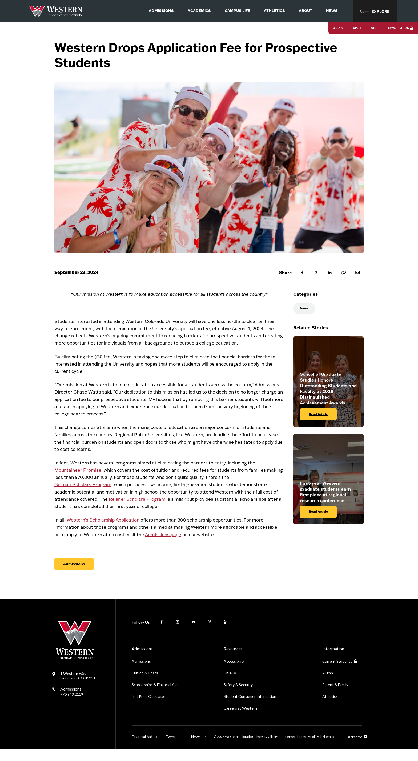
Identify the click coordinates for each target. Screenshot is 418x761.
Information (333, 660)
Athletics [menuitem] (274, 10)
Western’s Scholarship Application (103, 532)
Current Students (339, 673)
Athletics (330, 708)
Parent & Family (335, 696)
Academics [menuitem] (199, 10)
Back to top (354, 749)
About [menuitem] (305, 10)
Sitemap (328, 749)
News (304, 320)
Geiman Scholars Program (82, 496)
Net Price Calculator (148, 708)
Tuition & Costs (145, 685)
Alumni (328, 685)
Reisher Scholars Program (137, 511)
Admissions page (163, 546)
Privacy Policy (309, 749)
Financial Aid (142, 748)
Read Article (318, 426)
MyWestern (400, 28)
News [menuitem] (332, 10)
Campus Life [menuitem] (237, 10)
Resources (233, 660)
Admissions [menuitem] (161, 10)
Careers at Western (240, 720)
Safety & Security (238, 696)
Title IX (230, 685)
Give (375, 28)
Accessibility (234, 673)
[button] (375, 11)
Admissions (74, 575)
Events (172, 748)
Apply (338, 28)
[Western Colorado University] (75, 669)
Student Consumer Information (250, 708)
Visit (357, 28)
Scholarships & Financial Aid (155, 696)
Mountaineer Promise (77, 482)
